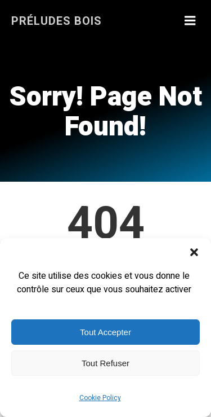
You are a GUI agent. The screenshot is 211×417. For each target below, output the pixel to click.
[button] (194, 252)
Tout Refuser (105, 363)
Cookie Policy (100, 398)
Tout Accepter (105, 332)
